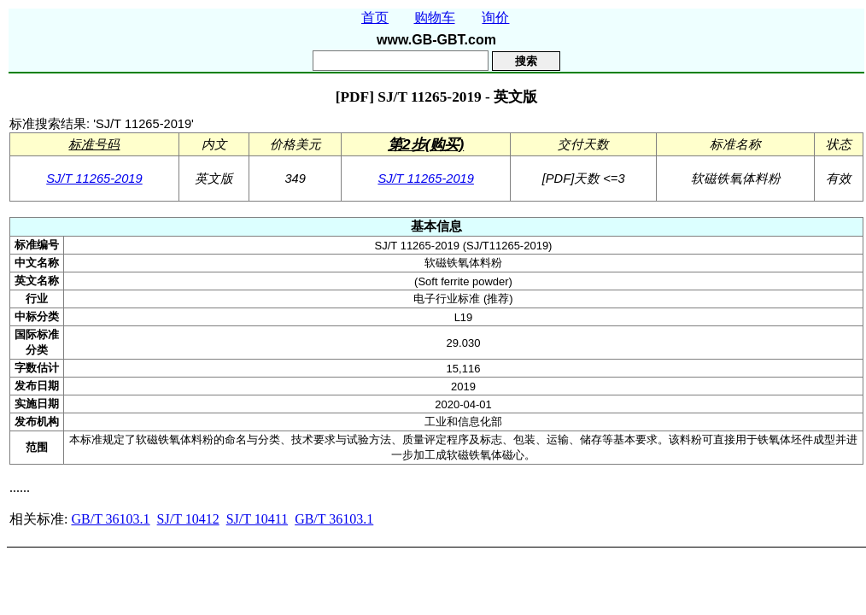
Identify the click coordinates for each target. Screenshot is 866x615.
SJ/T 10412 (188, 519)
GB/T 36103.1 (110, 519)
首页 (375, 17)
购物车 (434, 17)
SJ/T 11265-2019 (94, 178)
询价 (495, 17)
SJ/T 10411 (257, 519)
